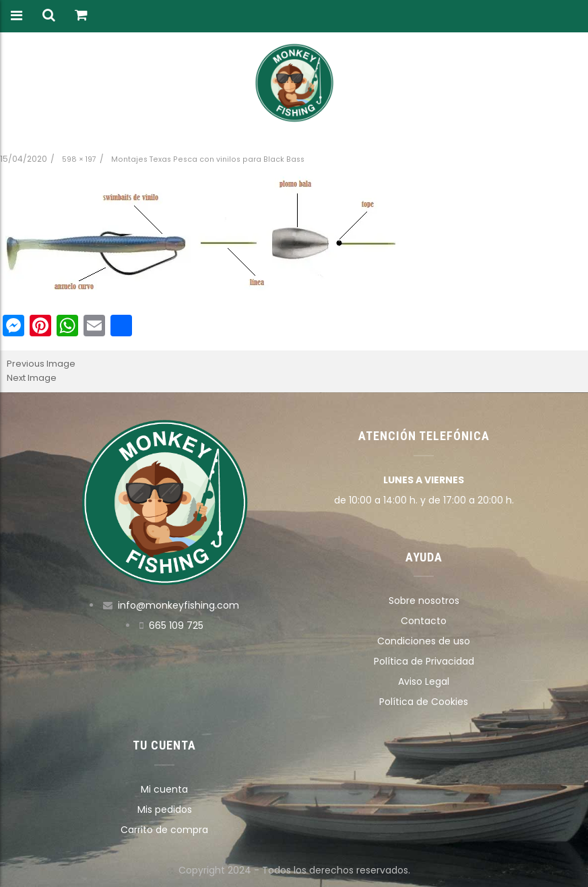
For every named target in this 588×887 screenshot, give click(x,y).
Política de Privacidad (424, 661)
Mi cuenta (164, 789)
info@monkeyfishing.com (178, 605)
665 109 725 (176, 625)
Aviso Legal (423, 681)
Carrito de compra (164, 829)
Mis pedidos (164, 809)
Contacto (424, 621)
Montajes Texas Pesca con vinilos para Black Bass (207, 159)
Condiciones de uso (423, 641)
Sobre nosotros (424, 600)
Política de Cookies (423, 701)
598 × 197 (79, 159)
